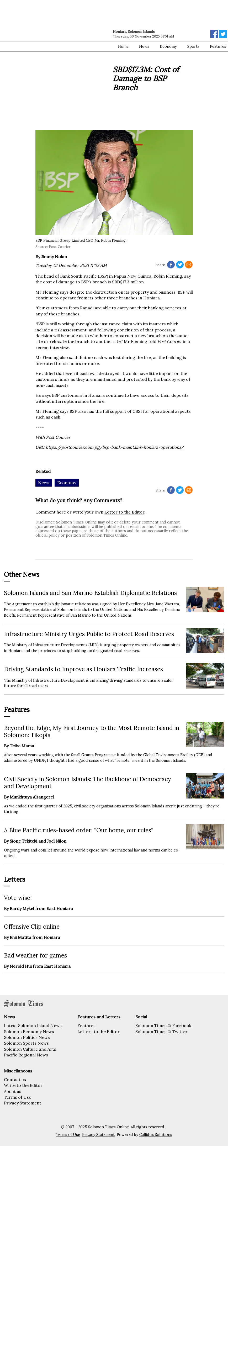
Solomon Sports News (26, 1043)
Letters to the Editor (98, 1031)
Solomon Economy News (29, 1031)
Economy (168, 46)
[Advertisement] (63, 66)
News (144, 46)
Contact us (15, 1079)
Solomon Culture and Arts (30, 1049)
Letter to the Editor (124, 512)
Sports (193, 46)
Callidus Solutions (155, 1134)
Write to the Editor (23, 1085)
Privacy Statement (22, 1103)
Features (86, 1025)
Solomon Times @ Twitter (161, 1031)
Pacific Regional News (26, 1054)
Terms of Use (17, 1097)
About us (12, 1091)
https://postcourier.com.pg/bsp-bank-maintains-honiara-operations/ (115, 447)
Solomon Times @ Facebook (163, 1025)
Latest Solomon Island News (33, 1025)
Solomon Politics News (27, 1037)
